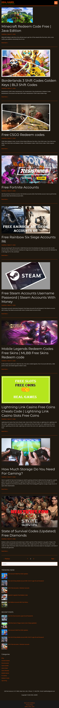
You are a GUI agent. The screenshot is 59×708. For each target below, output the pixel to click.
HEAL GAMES (8, 2)
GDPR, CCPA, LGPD (29, 704)
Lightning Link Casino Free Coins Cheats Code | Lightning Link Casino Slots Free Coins (28, 410)
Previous (6, 556)
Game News (5, 665)
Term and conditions (29, 700)
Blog (3, 655)
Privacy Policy (29, 702)
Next (54, 556)
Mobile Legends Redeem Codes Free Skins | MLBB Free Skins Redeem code (27, 352)
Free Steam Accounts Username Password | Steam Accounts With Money (28, 296)
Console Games (6, 658)
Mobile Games (5, 670)
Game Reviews (5, 668)
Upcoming (4, 678)
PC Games (4, 673)
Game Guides (5, 663)
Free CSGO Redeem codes (22, 134)
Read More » (5, 42)
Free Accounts (5, 660)
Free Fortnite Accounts (20, 187)
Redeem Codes (5, 675)
